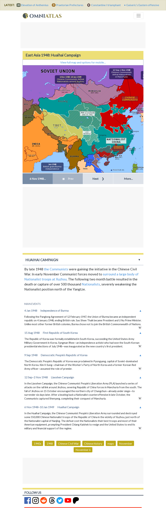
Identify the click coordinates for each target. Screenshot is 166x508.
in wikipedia (140, 327)
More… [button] (128, 178)
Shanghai (135, 131)
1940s (37, 443)
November (125, 443)
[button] (37, 178)
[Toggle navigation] (138, 15)
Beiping (120, 109)
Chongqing (102, 135)
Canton (115, 152)
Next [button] (98, 178)
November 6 (83, 449)
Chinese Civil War (68, 443)
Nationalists (91, 284)
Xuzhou (125, 123)
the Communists (56, 269)
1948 (50, 443)
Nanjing (123, 128)
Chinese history (93, 443)
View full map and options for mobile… (83, 62)
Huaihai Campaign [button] (41, 260)
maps (110, 443)
